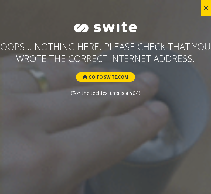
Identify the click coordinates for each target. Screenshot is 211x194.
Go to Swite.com (105, 77)
